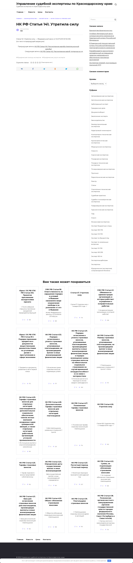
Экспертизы (95, 264)
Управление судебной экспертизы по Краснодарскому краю (64, 4)
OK (109, 560)
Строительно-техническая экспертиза (101, 190)
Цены (40, 12)
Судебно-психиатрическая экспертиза (101, 201)
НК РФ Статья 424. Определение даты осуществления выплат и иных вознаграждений (53, 466)
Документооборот (98, 112)
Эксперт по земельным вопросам (99, 243)
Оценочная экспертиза (99, 155)
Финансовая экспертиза (100, 222)
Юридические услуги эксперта (54, 57)
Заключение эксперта (99, 116)
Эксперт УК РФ (96, 248)
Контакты (49, 12)
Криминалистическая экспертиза (99, 142)
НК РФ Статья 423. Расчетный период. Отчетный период (79, 465)
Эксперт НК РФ (97, 234)
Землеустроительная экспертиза (99, 125)
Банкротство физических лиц (100, 30)
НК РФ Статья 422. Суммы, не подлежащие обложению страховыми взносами (105, 467)
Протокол (94, 173)
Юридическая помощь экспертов (29, 57)
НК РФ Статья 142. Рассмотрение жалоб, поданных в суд (61, 51)
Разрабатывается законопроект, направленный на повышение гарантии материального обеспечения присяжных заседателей (101, 55)
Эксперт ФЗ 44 (96, 256)
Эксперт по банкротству (100, 238)
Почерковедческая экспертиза (103, 169)
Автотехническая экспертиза (102, 100)
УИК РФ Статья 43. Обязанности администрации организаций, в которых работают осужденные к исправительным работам (105, 298)
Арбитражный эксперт (99, 104)
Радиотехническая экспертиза (102, 177)
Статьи (93, 185)
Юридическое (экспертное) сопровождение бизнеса (101, 269)
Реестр (94, 181)
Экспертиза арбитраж (99, 260)
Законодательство (98, 120)
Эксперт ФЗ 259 (97, 252)
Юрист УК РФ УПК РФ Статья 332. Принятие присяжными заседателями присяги (27, 296)
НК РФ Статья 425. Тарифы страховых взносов (27, 465)
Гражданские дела (98, 108)
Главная (20, 12)
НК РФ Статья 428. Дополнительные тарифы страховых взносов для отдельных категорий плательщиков (53, 409)
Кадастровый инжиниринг (101, 130)
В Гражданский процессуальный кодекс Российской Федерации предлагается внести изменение (102, 46)
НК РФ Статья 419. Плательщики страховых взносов (79, 501)
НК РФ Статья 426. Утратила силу (105, 405)
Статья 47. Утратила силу (80, 294)
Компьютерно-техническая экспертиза (101, 136)
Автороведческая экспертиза (102, 96)
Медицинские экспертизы (101, 147)
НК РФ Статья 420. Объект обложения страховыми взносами (53, 502)
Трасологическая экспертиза (102, 210)
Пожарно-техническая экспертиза (99, 164)
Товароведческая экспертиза (102, 206)
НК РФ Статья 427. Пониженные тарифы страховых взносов (79, 406)
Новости (31, 12)
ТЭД (92, 214)
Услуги (93, 218)
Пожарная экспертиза (99, 159)
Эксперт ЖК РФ (97, 230)
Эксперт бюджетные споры (101, 226)
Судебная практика (98, 195)
